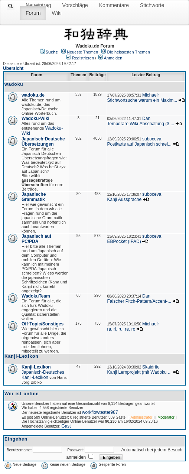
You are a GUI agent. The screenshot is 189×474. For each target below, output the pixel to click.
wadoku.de (33, 95)
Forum (33, 13)
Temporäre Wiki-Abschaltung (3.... (140, 123)
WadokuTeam (36, 296)
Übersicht (13, 68)
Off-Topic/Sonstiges (42, 324)
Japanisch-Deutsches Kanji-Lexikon (43, 375)
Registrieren (83, 58)
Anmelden (113, 58)
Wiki (56, 13)
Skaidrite (151, 367)
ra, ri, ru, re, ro (121, 329)
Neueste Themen (82, 52)
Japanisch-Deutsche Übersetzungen (43, 141)
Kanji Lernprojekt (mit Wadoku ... (139, 372)
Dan (146, 118)
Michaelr (150, 95)
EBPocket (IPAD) (124, 241)
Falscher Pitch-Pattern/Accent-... (139, 301)
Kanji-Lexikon (36, 367)
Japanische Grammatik (34, 197)
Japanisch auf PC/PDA (36, 239)
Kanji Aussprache (124, 199)
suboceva (151, 139)
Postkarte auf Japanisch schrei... (139, 144)
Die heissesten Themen (128, 52)
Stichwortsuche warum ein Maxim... (142, 100)
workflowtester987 (100, 412)
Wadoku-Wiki (35, 118)
